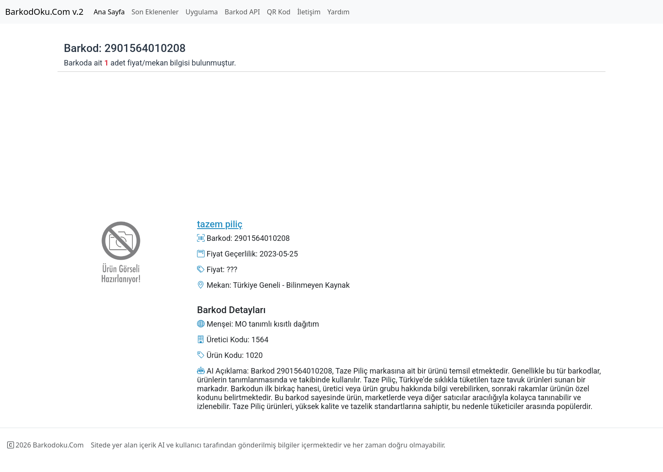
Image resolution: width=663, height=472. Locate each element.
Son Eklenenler (155, 11)
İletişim (309, 11)
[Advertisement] (311, 139)
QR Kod (278, 11)
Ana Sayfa (109, 11)
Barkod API (242, 11)
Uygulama (202, 11)
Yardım (338, 11)
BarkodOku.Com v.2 (44, 11)
